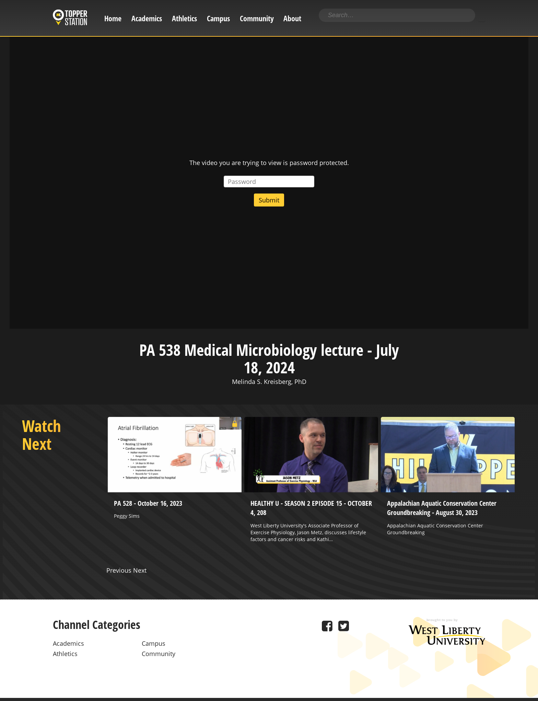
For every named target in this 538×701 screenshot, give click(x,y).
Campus (218, 18)
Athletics (184, 18)
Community (257, 18)
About (292, 18)
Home (112, 18)
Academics (146, 18)
